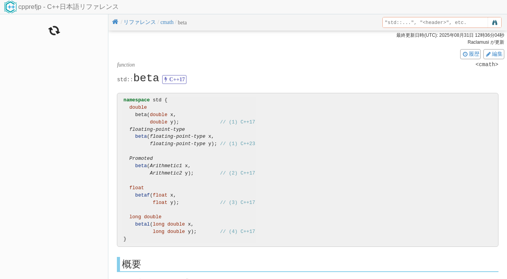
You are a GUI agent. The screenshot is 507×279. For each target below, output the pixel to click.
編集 (494, 54)
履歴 (471, 54)
